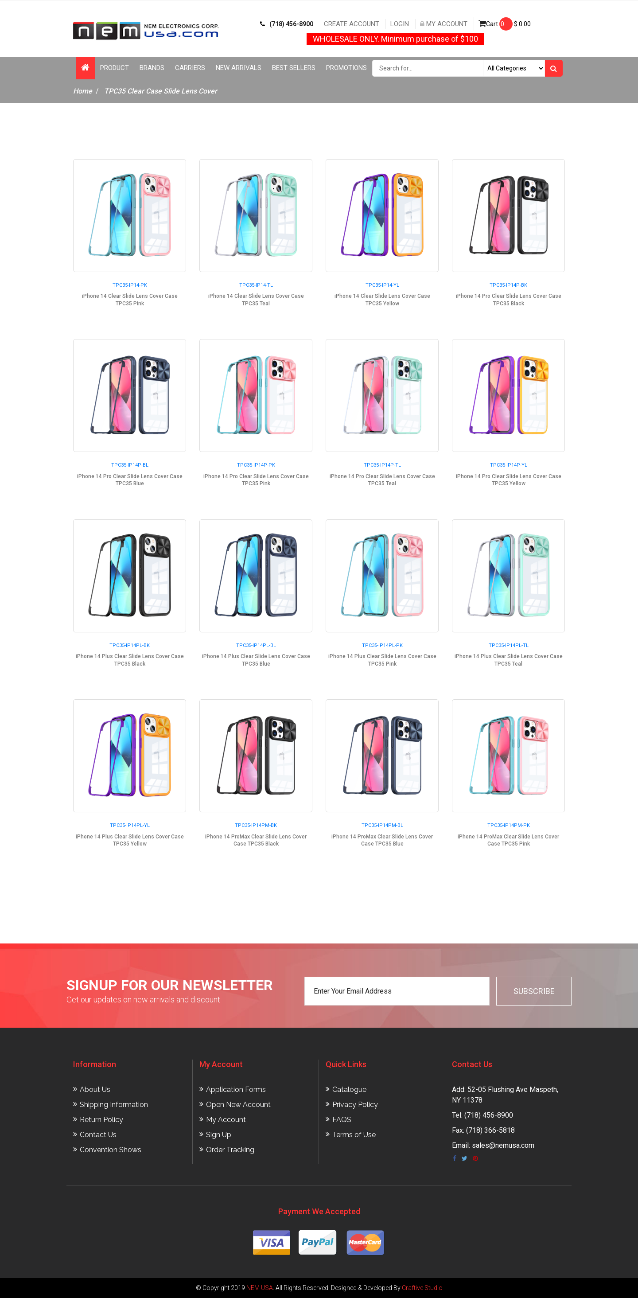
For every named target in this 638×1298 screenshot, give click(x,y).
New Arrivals (238, 68)
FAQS (341, 1119)
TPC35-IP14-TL (256, 285)
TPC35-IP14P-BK (508, 285)
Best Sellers (293, 68)
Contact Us (98, 1134)
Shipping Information (114, 1104)
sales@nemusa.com (503, 1145)
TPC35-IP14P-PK (256, 465)
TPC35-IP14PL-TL (509, 645)
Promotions (346, 68)
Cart (504, 23)
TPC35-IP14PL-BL (256, 645)
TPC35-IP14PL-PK (382, 645)
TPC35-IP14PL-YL (130, 825)
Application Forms (236, 1089)
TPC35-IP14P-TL (382, 465)
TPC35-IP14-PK (130, 285)
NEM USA (259, 1287)
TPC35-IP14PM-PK (508, 825)
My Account (443, 24)
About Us (95, 1089)
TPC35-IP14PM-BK (256, 825)
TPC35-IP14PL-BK (129, 645)
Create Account (351, 24)
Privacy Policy (355, 1104)
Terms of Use (354, 1134)
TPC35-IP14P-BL (129, 465)
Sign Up (218, 1134)
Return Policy (101, 1119)
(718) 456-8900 (286, 23)
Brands (152, 68)
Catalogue (349, 1089)
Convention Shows (110, 1150)
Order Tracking (230, 1150)
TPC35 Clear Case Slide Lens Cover (160, 91)
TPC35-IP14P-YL (508, 465)
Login (399, 24)
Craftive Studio (422, 1287)
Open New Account (238, 1104)
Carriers (190, 68)
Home (82, 91)
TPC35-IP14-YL (382, 285)
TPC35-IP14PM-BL (382, 825)
